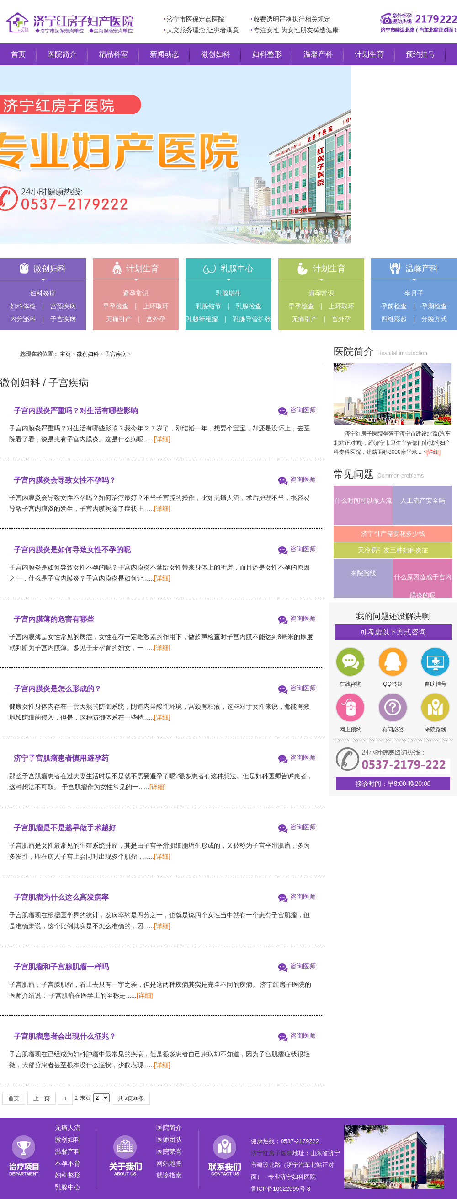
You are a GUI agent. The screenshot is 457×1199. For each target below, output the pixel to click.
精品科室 (113, 54)
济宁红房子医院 (271, 1153)
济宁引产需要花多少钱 (393, 533)
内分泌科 (23, 319)
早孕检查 (115, 306)
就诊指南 (169, 1175)
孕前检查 (394, 306)
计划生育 (369, 54)
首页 (18, 54)
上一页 (41, 1098)
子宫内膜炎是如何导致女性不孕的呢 (72, 550)
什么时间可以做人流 (363, 500)
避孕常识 (136, 293)
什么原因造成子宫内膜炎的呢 (423, 585)
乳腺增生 (228, 293)
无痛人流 (67, 1127)
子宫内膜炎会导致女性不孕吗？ (65, 480)
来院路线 (363, 573)
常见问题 (354, 474)
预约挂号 (420, 54)
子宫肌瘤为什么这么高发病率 (61, 897)
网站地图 (169, 1163)
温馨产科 (318, 54)
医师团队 (169, 1139)
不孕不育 (67, 1163)
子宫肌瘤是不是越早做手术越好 (65, 828)
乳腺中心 (237, 268)
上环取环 (156, 306)
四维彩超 (394, 319)
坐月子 (414, 293)
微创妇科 (215, 54)
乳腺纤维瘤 (202, 319)
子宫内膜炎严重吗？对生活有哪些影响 (76, 410)
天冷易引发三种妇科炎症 (393, 550)
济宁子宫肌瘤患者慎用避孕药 (61, 758)
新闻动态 (164, 54)
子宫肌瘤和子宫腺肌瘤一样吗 (61, 967)
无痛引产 (119, 319)
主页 (65, 354)
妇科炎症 (43, 293)
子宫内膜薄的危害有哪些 (54, 619)
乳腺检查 (248, 306)
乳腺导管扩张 (252, 319)
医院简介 (62, 54)
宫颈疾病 (63, 306)
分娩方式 (434, 319)
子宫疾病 (63, 319)
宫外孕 (155, 319)
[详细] (162, 439)
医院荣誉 (169, 1151)
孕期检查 (434, 306)
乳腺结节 (208, 306)
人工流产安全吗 (422, 500)
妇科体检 (23, 306)
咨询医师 (303, 410)
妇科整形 (267, 54)
